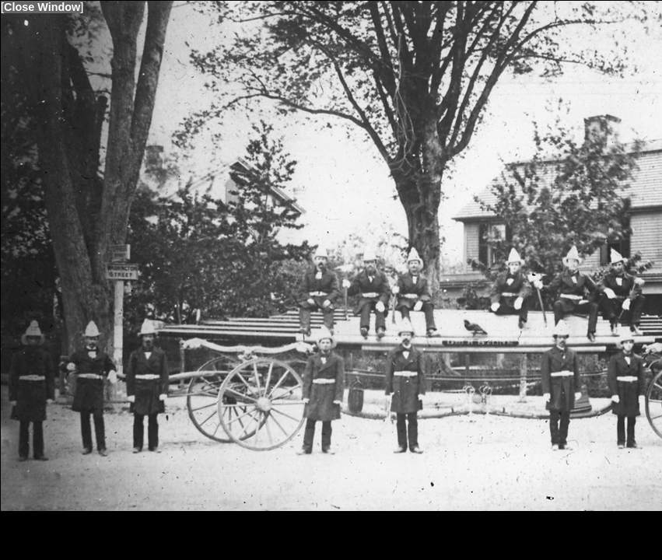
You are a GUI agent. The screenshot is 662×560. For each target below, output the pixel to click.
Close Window (42, 7)
